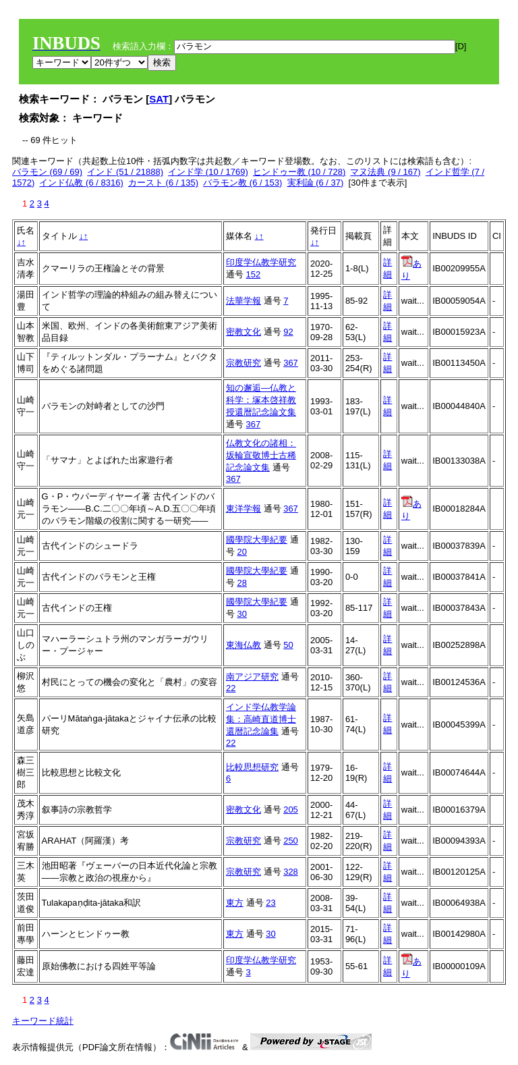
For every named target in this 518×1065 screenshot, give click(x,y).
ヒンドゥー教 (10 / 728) (299, 172)
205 (290, 809)
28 (242, 583)
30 (242, 614)
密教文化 (243, 332)
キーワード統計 (43, 1021)
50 (288, 645)
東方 (234, 903)
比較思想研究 (252, 767)
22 (230, 688)
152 (253, 274)
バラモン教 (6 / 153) (242, 183)
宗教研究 (243, 363)
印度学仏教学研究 (261, 262)
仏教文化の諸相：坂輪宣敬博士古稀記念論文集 (261, 455)
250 (290, 841)
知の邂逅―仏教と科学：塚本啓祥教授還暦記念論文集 (261, 400)
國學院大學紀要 (256, 540)
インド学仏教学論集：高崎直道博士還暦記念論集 (261, 719)
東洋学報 (243, 508)
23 (270, 903)
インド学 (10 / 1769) (208, 172)
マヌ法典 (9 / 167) (385, 172)
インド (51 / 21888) (125, 172)
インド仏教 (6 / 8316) (81, 183)
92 (288, 332)
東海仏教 (243, 645)
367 (290, 363)
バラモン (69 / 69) (47, 172)
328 (290, 872)
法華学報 (243, 301)
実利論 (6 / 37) (315, 183)
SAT (159, 99)
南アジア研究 (252, 677)
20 (242, 552)
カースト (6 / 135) (163, 183)
